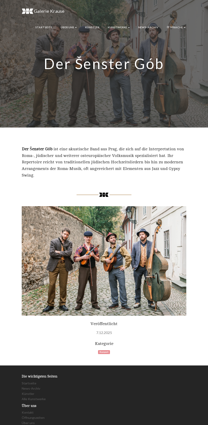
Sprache (176, 27)
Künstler (92, 27)
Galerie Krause (43, 11)
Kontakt (28, 412)
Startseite (43, 27)
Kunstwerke (119, 27)
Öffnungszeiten (33, 418)
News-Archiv (148, 27)
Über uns (69, 27)
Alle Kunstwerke (34, 399)
